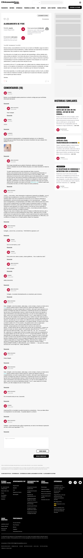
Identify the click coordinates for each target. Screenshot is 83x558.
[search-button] (61, 2)
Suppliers (15, 529)
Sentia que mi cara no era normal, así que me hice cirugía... (66, 112)
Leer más (76, 125)
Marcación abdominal (46, 491)
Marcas (14, 527)
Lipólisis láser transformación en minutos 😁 (68, 141)
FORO (38, 8)
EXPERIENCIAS (19, 8)
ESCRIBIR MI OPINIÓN (75, 7)
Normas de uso (15, 546)
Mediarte (3, 499)
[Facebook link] (75, 483)
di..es (5, 307)
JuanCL (11, 28)
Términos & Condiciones (6, 548)
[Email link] (80, 482)
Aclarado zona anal (45, 499)
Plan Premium (16, 524)
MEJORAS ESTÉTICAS (61, 8)
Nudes (2, 493)
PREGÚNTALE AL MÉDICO (29, 8)
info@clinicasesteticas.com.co (20, 543)
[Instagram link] (70, 483)
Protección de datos (5, 546)
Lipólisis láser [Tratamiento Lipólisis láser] (61, 138)
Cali (14, 490)
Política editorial (44, 546)
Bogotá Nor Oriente (17, 492)
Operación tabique (45, 489)
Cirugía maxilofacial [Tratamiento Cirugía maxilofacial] (63, 107)
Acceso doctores (16, 522)
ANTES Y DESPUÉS (52, 8)
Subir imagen (42, 451)
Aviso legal (36, 546)
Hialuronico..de (34, 182)
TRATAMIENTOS (4, 8)
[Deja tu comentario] (26, 442)
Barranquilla (15, 494)
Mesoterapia (44, 487)
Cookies (21, 546)
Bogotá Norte (16, 485)
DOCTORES (12, 8)
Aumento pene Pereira (32, 505)
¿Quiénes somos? (5, 524)
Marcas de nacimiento (46, 493)
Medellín (15, 487)
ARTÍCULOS (43, 8)
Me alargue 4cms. (58, 501)
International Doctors (17, 531)
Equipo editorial (4, 526)
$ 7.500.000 (41, 28)
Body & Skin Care (5, 490)
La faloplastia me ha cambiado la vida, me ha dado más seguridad (59, 487)
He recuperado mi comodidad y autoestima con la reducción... (68, 170)
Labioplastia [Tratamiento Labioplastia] (60, 166)
